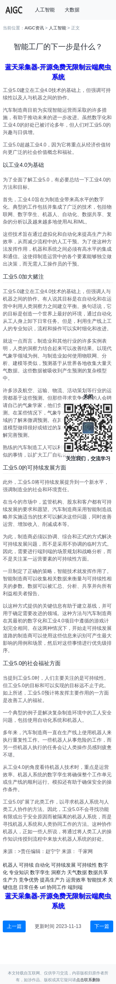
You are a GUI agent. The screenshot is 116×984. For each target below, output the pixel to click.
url (42, 887)
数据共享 (98, 872)
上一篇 (14, 926)
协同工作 (57, 887)
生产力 (10, 879)
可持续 (26, 865)
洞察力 (58, 872)
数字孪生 (40, 872)
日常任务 (29, 887)
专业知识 (19, 872)
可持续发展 (63, 865)
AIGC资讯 (34, 27)
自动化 (42, 865)
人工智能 (45, 9)
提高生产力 (52, 879)
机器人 (10, 865)
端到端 (75, 887)
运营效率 (76, 879)
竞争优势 (29, 879)
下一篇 (101, 926)
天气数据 (77, 872)
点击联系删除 (88, 979)
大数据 (72, 9)
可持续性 (87, 865)
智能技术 (97, 879)
